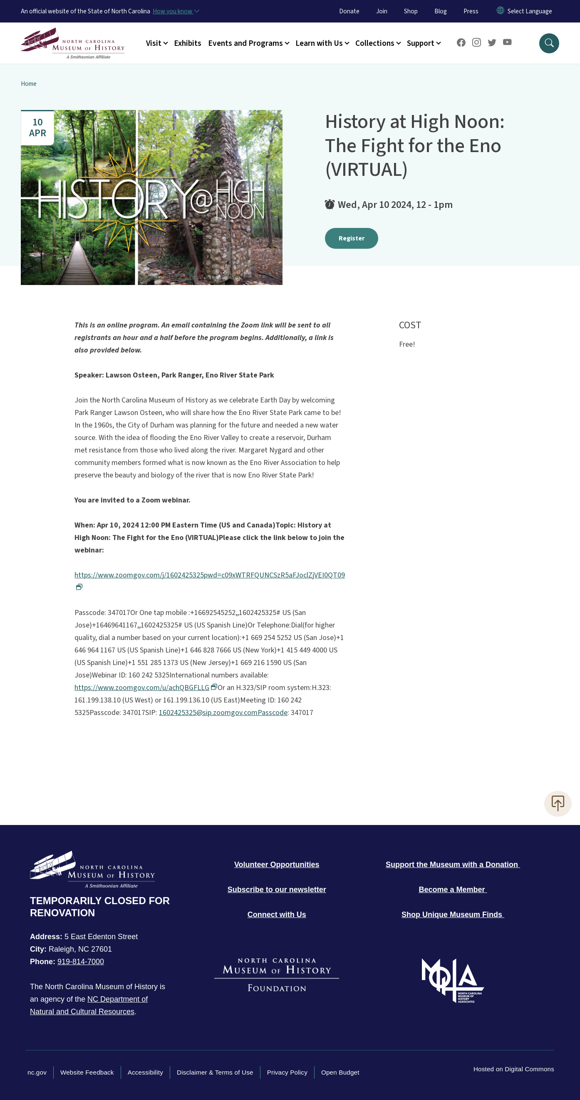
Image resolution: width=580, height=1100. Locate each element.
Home (29, 83)
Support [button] (420, 43)
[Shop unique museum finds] (453, 914)
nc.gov (37, 1072)
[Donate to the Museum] (453, 864)
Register (351, 238)
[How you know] (175, 11)
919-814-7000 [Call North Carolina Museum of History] (80, 962)
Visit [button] (153, 43)
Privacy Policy (287, 1072)
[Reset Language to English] (500, 11)
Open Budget (340, 1072)
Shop (411, 11)
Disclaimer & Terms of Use (215, 1072)
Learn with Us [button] (319, 43)
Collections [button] (374, 43)
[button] (549, 43)
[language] (530, 11)
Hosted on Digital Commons (513, 1068)
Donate (349, 11)
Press (471, 11)
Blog (440, 11)
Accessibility (145, 1072)
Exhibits (187, 43)
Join (381, 11)
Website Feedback (87, 1072)
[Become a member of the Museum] (453, 889)
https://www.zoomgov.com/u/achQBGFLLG (145, 687)
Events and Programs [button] (245, 43)
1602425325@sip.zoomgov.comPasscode (223, 713)
